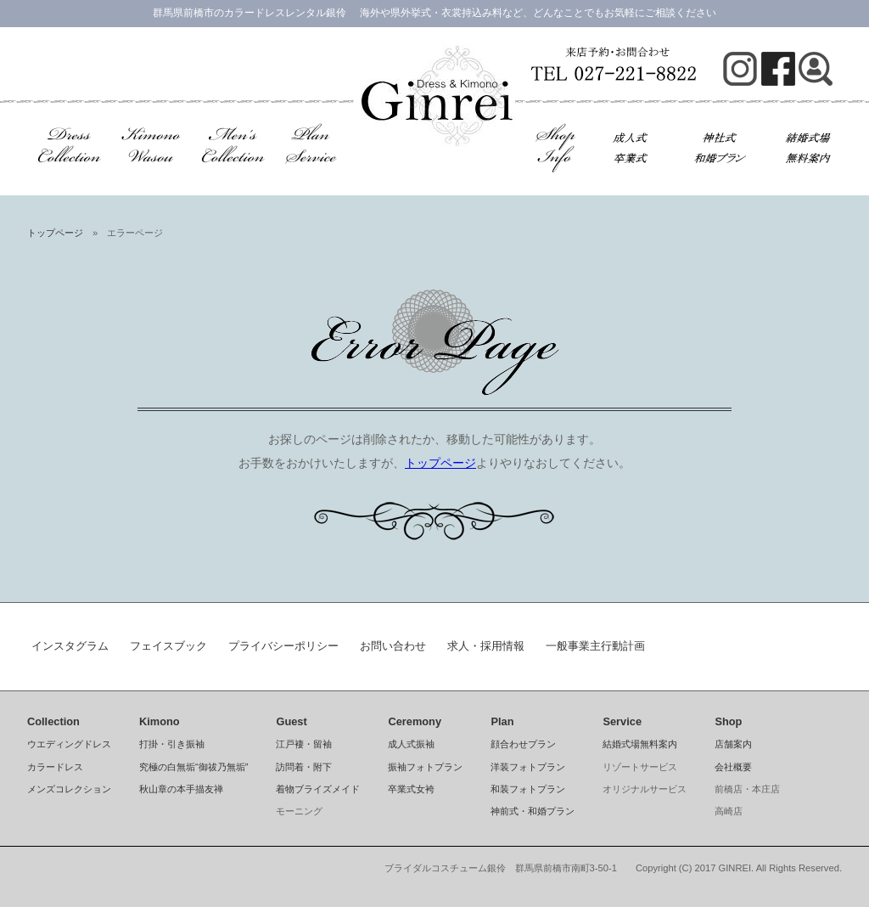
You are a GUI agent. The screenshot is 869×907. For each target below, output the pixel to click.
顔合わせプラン (523, 744)
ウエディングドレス (69, 744)
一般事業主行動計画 (595, 645)
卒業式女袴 (411, 789)
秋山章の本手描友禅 (181, 789)
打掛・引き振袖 (172, 744)
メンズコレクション (69, 789)
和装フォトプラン (528, 789)
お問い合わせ (393, 645)
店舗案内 (733, 744)
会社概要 (733, 767)
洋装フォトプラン (528, 767)
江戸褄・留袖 (304, 744)
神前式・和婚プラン (533, 811)
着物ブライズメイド (318, 789)
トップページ (55, 233)
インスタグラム (70, 645)
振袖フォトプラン (425, 767)
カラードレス (55, 767)
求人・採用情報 (485, 645)
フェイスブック (168, 645)
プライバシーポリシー (283, 645)
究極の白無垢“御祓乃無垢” (193, 767)
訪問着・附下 (304, 767)
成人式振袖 (411, 744)
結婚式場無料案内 (640, 744)
